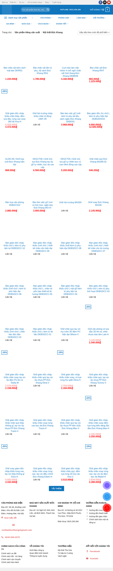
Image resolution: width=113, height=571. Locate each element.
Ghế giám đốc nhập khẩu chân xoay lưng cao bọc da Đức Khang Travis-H (42, 424)
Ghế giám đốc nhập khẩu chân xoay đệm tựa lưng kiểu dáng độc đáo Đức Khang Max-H (98, 424)
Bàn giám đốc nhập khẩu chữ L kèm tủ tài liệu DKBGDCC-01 (42, 332)
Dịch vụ (5, 2)
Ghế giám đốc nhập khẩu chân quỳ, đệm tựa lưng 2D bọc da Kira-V (70, 472)
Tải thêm (57, 488)
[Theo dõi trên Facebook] (100, 2)
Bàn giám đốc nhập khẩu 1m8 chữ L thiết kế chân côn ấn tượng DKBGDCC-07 (98, 247)
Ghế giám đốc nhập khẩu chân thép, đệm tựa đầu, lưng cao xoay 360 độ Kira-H (15, 117)
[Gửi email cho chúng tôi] (105, 2)
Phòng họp (63, 18)
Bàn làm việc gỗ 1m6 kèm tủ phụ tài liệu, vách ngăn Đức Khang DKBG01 (70, 117)
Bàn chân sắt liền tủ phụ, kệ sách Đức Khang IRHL (42, 70)
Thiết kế (13, 2)
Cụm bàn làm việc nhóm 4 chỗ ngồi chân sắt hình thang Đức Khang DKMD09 (70, 72)
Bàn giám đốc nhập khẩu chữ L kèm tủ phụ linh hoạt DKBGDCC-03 (98, 289)
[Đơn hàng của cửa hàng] (94, 32)
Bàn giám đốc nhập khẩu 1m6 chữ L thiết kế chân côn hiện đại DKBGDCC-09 (42, 247)
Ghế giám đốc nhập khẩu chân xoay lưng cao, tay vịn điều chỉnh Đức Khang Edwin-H (42, 472)
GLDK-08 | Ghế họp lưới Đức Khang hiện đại (14, 162)
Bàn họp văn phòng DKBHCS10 (14, 203)
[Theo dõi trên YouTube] (109, 2)
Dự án (22, 2)
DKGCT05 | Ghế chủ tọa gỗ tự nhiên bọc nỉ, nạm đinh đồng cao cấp (70, 162)
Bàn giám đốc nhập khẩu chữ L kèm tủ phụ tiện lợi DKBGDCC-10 (15, 246)
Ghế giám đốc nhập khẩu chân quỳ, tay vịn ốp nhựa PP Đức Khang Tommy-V (98, 378)
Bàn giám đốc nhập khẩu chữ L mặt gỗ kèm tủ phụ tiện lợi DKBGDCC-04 (70, 290)
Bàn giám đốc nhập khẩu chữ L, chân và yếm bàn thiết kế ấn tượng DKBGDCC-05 (42, 290)
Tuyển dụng (56, 2)
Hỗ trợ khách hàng (35, 2)
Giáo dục (25, 24)
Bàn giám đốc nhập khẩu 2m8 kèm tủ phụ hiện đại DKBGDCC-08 (70, 246)
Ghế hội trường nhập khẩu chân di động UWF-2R (42, 116)
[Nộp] (48, 9)
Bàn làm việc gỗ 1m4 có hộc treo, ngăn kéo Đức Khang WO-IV (42, 205)
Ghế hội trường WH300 (70, 202)
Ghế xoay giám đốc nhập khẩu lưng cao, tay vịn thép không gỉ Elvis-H (14, 472)
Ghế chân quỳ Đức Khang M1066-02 (98, 160)
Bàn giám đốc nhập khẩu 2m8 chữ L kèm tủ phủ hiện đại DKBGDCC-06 (14, 290)
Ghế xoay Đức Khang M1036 (98, 203)
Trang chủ (7, 32)
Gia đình (9, 24)
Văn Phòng (44, 18)
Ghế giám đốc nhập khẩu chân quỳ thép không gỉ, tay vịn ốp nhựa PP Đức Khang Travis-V (14, 425)
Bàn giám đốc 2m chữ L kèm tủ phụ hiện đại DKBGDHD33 (98, 116)
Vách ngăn (42, 24)
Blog (47, 2)
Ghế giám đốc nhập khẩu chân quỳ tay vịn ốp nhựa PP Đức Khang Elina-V (42, 378)
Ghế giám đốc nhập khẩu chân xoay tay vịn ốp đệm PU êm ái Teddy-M (14, 378)
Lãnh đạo (80, 18)
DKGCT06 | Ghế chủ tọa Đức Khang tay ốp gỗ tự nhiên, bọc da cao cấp (42, 163)
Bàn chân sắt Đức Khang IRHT (98, 69)
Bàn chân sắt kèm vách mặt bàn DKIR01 (15, 69)
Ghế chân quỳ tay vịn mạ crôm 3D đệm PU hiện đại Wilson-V (70, 332)
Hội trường (98, 18)
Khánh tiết (60, 24)
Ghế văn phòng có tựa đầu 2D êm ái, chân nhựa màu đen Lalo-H (98, 332)
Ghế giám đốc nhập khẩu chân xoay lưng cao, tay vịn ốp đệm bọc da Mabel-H (98, 472)
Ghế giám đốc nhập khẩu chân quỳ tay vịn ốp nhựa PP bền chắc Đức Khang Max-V (70, 424)
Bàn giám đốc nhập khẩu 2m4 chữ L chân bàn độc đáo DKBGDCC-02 (14, 333)
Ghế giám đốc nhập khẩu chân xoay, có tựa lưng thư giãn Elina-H (70, 377)
